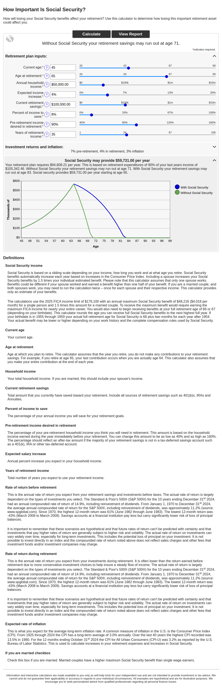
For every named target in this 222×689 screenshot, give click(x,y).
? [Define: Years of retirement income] (47, 134)
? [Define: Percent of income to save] (47, 114)
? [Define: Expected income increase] (47, 94)
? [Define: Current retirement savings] (47, 104)
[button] (111, 56)
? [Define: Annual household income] (47, 84)
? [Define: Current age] (47, 67)
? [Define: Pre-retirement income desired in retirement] (47, 124)
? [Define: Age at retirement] (47, 76)
